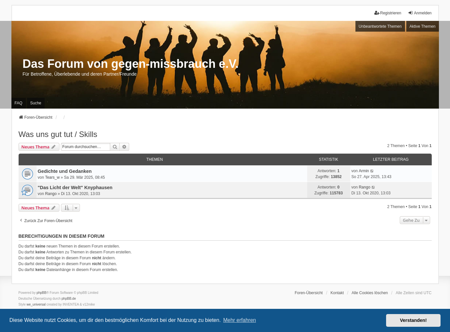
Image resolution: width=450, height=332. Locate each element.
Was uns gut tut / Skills (58, 134)
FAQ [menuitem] (18, 103)
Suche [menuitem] (35, 103)
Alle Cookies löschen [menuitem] (370, 293)
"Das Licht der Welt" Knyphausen (75, 187)
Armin (364, 171)
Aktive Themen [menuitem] (423, 26)
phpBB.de (69, 298)
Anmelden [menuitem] (419, 12)
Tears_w (52, 177)
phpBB (41, 292)
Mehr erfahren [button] (239, 320)
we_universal (36, 304)
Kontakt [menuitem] (337, 293)
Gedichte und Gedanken (65, 171)
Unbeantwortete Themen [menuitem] (380, 26)
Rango (50, 193)
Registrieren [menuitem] (387, 12)
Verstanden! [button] (413, 320)
